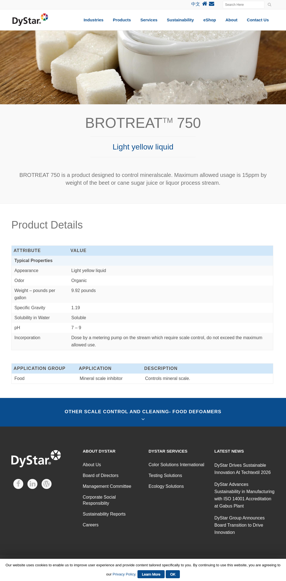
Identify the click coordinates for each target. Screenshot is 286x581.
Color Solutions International (176, 464)
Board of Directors (101, 475)
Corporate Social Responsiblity (99, 500)
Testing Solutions (165, 475)
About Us (92, 464)
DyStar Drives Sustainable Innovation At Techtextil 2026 (242, 469)
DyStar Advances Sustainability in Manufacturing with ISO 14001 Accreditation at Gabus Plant (244, 495)
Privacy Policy (124, 574)
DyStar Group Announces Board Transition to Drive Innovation (239, 525)
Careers (91, 524)
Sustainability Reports (104, 514)
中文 (195, 4)
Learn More (151, 574)
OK (172, 574)
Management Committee (107, 486)
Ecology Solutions (166, 486)
